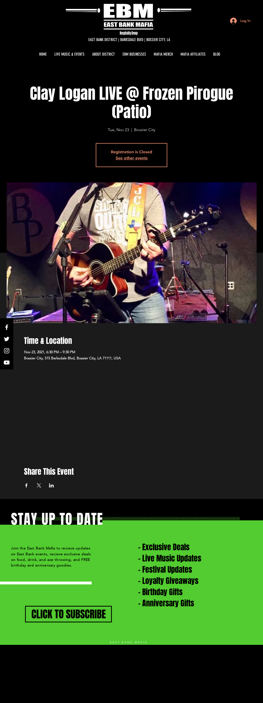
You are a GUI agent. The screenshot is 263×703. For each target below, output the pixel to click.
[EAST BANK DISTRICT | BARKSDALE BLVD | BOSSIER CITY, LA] (129, 40)
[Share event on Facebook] (26, 485)
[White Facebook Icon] (6, 327)
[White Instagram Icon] (6, 350)
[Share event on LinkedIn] (51, 485)
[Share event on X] (39, 485)
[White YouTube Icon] (6, 362)
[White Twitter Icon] (6, 339)
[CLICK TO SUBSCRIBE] (68, 614)
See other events (132, 158)
